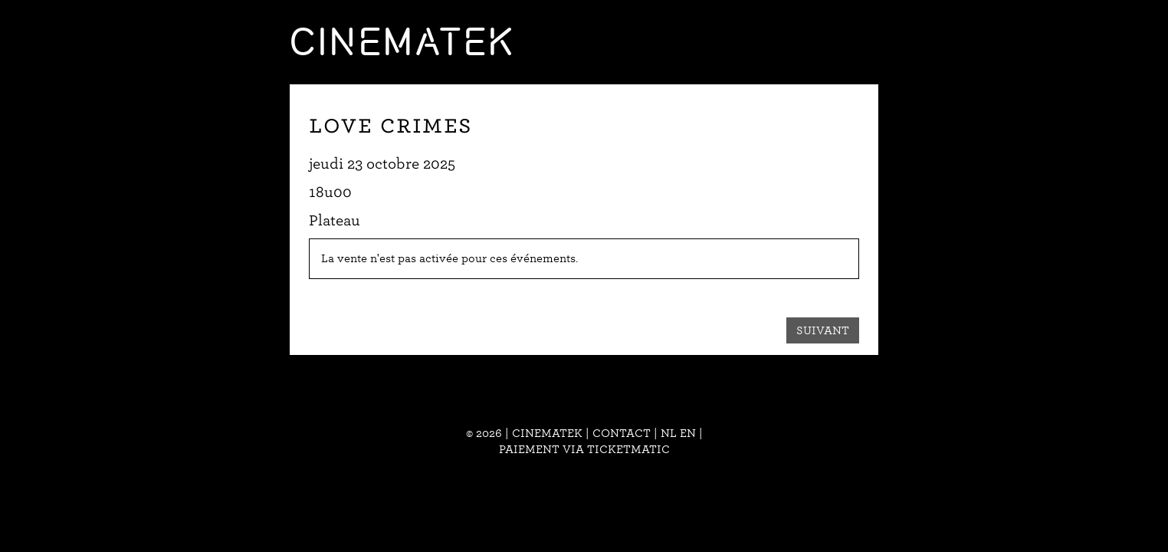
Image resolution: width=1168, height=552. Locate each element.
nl (669, 433)
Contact (621, 433)
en (688, 433)
